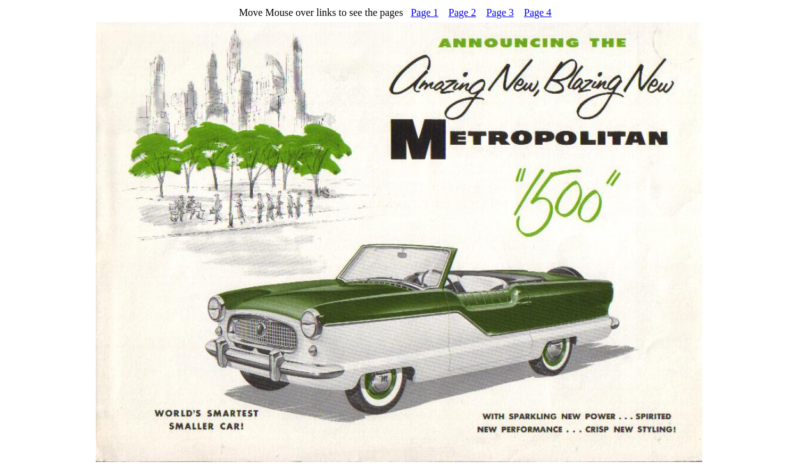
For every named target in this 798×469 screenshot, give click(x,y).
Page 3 (500, 12)
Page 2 (462, 12)
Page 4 (538, 12)
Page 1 (424, 12)
